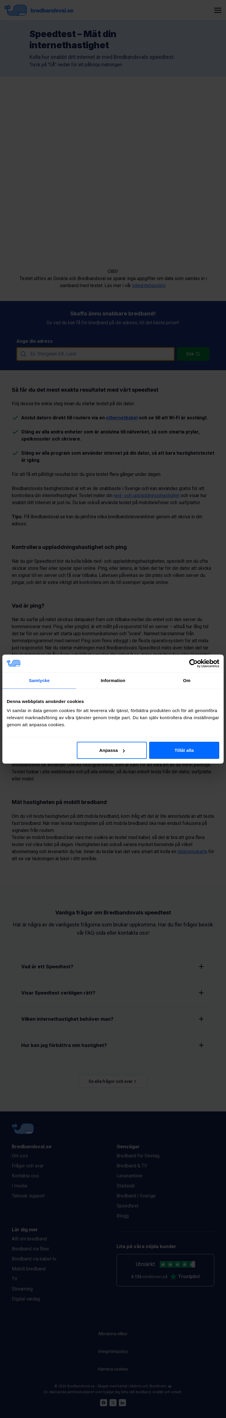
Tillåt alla (184, 750)
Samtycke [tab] (39, 680)
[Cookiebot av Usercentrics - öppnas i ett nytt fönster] (193, 663)
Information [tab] (113, 680)
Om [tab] (186, 680)
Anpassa (112, 750)
